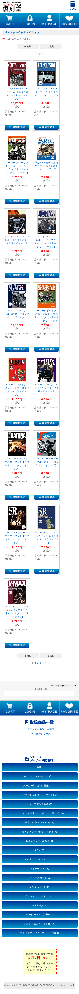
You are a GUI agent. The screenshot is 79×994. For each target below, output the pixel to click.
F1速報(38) (39, 905)
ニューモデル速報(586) (39, 804)
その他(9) (39, 767)
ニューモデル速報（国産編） (41, 728)
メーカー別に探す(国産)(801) (39, 785)
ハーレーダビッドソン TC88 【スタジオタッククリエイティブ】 (17, 240)
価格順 (28, 46)
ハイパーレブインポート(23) (39, 859)
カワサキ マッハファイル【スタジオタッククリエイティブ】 (17, 314)
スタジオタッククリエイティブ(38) (39, 933)
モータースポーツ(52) (39, 877)
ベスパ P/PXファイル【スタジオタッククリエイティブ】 (46, 388)
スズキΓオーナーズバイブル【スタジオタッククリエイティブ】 (46, 462)
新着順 (51, 46)
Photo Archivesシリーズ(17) (39, 776)
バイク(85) (39, 850)
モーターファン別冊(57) (39, 914)
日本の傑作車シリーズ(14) (39, 822)
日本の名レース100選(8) (39, 841)
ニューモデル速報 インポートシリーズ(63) (39, 813)
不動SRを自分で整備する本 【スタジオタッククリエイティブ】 (46, 166)
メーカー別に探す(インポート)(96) (39, 795)
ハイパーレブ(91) (39, 868)
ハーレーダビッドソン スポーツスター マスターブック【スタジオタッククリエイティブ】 (46, 317)
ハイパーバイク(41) (39, 887)
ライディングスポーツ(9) (39, 896)
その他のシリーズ (41, 733)
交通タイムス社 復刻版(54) (39, 923)
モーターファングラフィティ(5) (39, 831)
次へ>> (43, 53)
